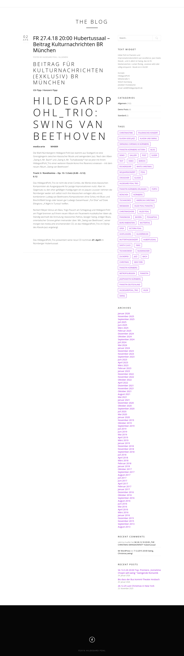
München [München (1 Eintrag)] (123, 194)
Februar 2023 (124, 368)
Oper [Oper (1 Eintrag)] (121, 228)
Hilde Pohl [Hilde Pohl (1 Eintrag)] (144, 211)
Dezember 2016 (126, 492)
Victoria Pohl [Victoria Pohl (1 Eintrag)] (135, 228)
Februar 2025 (124, 330)
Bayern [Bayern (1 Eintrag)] (138, 217)
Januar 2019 (124, 443)
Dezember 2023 (126, 350)
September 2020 (126, 408)
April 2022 (123, 382)
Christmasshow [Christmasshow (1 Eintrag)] (126, 211)
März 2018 (123, 460)
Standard (122, 115)
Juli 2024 (122, 342)
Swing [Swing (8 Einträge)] (122, 296)
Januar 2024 (124, 348)
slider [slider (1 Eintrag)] (154, 155)
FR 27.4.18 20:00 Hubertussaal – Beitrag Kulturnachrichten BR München (71, 44)
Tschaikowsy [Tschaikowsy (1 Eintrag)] (125, 200)
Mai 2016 (122, 506)
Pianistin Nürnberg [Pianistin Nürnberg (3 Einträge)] (128, 268)
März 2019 (123, 440)
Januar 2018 (124, 466)
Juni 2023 (122, 359)
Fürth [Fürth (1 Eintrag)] (154, 189)
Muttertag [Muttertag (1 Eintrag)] (145, 223)
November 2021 (126, 388)
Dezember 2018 (126, 446)
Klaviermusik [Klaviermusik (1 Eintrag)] (142, 234)
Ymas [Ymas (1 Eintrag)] (138, 245)
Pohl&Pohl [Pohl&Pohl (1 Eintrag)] (152, 217)
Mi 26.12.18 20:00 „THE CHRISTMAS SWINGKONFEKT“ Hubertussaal (137, 543)
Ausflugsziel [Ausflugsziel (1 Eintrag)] (125, 234)
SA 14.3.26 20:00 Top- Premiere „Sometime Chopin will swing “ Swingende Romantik (139, 571)
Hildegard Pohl (50, 57)
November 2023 (126, 353)
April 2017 (123, 483)
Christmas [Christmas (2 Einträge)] (124, 262)
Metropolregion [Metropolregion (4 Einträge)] (127, 273)
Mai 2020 (122, 414)
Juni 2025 (122, 324)
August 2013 (124, 526)
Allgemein (63, 57)
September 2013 (126, 523)
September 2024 (126, 339)
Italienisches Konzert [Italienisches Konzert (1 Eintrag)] (148, 133)
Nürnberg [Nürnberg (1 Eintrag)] (138, 194)
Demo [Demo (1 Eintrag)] (122, 155)
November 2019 (126, 420)
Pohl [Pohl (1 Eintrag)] (143, 172)
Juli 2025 (122, 322)
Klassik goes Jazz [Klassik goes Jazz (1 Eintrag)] (127, 138)
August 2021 (124, 394)
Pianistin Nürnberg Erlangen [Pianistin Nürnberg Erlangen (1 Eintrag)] (133, 189)
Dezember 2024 (126, 333)
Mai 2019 (122, 434)
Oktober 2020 (125, 405)
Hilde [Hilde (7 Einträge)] (145, 290)
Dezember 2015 (126, 518)
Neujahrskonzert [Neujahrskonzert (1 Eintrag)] (127, 172)
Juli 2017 (122, 477)
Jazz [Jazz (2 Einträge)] (135, 256)
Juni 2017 (122, 480)
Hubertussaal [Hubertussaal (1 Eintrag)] (149, 239)
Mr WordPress (124, 550)
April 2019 (123, 437)
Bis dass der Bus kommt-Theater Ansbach (139, 579)
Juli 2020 (122, 411)
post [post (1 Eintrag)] (144, 155)
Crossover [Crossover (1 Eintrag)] (124, 178)
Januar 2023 (124, 371)
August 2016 (124, 500)
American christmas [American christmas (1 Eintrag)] (145, 200)
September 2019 (126, 425)
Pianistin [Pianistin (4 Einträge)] (144, 273)
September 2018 (126, 451)
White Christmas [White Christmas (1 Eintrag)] (144, 166)
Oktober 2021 (125, 391)
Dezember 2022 (126, 373)
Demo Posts (123, 109)
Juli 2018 (122, 454)
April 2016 (123, 509)
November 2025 (126, 316)
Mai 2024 (122, 345)
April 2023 (123, 362)
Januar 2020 (124, 417)
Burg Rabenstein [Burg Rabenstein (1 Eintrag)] (127, 223)
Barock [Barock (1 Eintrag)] (142, 161)
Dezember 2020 (126, 402)
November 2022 (126, 376)
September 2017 (126, 471)
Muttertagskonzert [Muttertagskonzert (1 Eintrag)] (128, 239)
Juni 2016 (122, 503)
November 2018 (126, 448)
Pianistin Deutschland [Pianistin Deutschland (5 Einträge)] (129, 284)
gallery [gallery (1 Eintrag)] (133, 155)
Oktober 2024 (125, 336)
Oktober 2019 (125, 422)
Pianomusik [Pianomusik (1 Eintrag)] (124, 217)
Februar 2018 (124, 463)
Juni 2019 (122, 431)
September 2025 (126, 319)
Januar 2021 (124, 399)
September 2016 (126, 497)
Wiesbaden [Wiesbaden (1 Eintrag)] (124, 206)
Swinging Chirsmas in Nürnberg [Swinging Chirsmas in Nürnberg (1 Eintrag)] (134, 144)
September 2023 (126, 356)
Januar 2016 (124, 515)
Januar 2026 (124, 313)
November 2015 (126, 520)
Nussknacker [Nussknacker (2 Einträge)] (143, 251)
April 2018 (123, 457)
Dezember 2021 (126, 385)
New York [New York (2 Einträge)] (138, 262)
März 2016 (123, 512)
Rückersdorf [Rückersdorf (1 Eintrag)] (125, 166)
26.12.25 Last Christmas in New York (136, 585)
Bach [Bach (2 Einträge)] (144, 256)
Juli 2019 (122, 428)
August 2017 (124, 474)
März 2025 (123, 327)
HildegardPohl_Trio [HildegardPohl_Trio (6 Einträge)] (128, 290)
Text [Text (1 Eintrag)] (121, 161)
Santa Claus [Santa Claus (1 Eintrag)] (125, 245)
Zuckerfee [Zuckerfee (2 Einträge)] (124, 256)
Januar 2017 (124, 489)
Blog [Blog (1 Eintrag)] (152, 149)
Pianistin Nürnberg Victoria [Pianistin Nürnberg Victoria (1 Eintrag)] (132, 149)
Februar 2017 (124, 486)
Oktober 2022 (125, 379)
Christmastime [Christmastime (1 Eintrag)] (126, 133)
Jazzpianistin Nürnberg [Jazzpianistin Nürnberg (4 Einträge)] (130, 279)
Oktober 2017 (125, 469)
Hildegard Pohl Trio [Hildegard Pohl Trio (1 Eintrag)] (128, 183)
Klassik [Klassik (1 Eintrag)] (137, 178)
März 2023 (123, 365)
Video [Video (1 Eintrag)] (131, 161)
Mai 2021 (122, 397)
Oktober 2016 (125, 495)
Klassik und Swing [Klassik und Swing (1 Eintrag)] (148, 138)
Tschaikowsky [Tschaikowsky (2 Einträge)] (125, 251)
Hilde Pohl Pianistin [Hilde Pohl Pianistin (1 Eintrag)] (143, 206)
